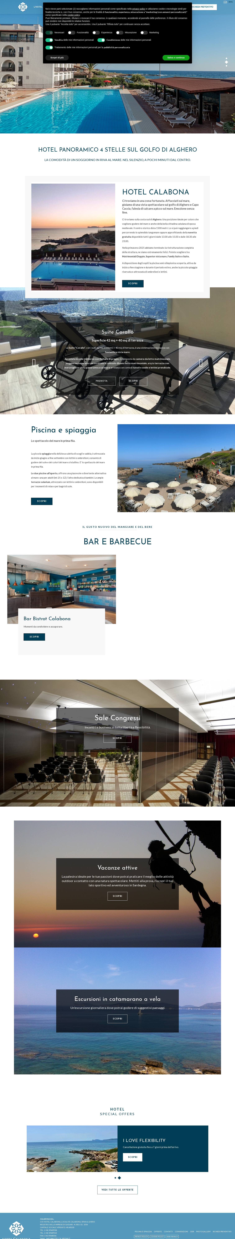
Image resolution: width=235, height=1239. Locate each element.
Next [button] (201, 363)
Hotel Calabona (155, 192)
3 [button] (227, 66)
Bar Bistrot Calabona (47, 618)
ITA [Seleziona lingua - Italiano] (225, 2)
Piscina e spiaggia (63, 430)
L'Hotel (38, 7)
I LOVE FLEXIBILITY (144, 1141)
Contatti (168, 1232)
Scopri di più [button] (57, 57)
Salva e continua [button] (176, 57)
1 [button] (115, 1178)
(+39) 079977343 (50, 1233)
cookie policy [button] (74, 15)
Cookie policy (157, 1237)
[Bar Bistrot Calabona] (61, 589)
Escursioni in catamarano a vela (117, 999)
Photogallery (203, 1232)
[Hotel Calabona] (73, 236)
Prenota (102, 380)
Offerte (158, 1232)
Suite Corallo (118, 332)
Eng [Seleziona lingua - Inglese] (231, 2)
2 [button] (119, 1178)
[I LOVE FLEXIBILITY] (72, 1149)
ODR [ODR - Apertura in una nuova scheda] (192, 1232)
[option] (117, 66)
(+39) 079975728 (50, 1230)
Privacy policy (141, 1237)
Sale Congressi (117, 718)
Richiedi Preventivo (202, 7)
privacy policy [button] (138, 9)
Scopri (133, 284)
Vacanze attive (117, 868)
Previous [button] (34, 363)
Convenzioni (181, 1232)
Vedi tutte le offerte (117, 1190)
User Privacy (172, 1237)
